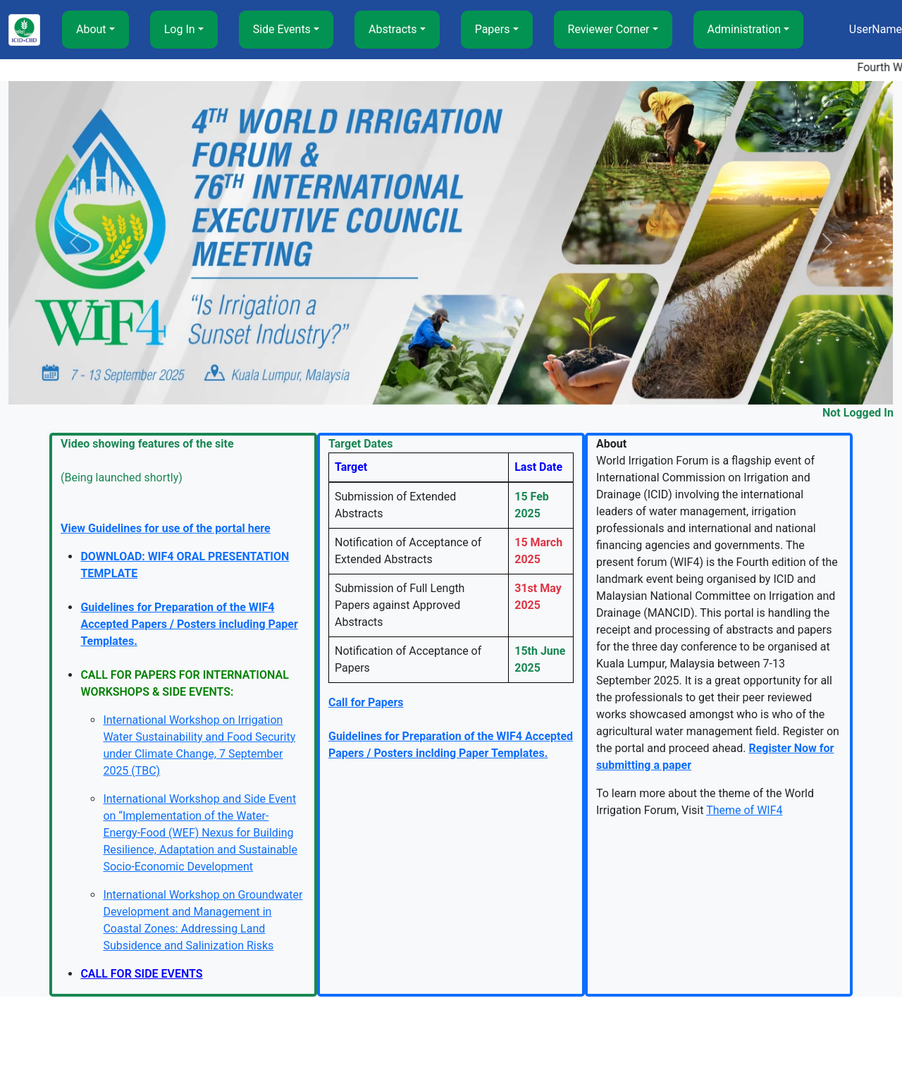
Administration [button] (744, 29)
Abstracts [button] (393, 29)
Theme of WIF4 (744, 810)
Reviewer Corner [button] (609, 29)
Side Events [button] (282, 29)
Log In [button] (179, 29)
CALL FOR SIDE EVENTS (141, 973)
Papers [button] (492, 29)
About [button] (91, 29)
